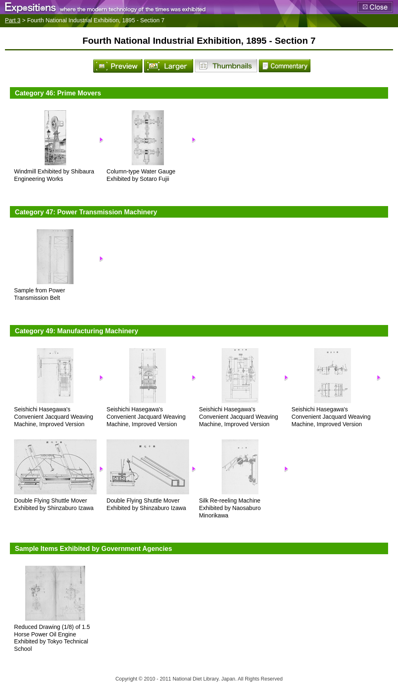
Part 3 (13, 20)
